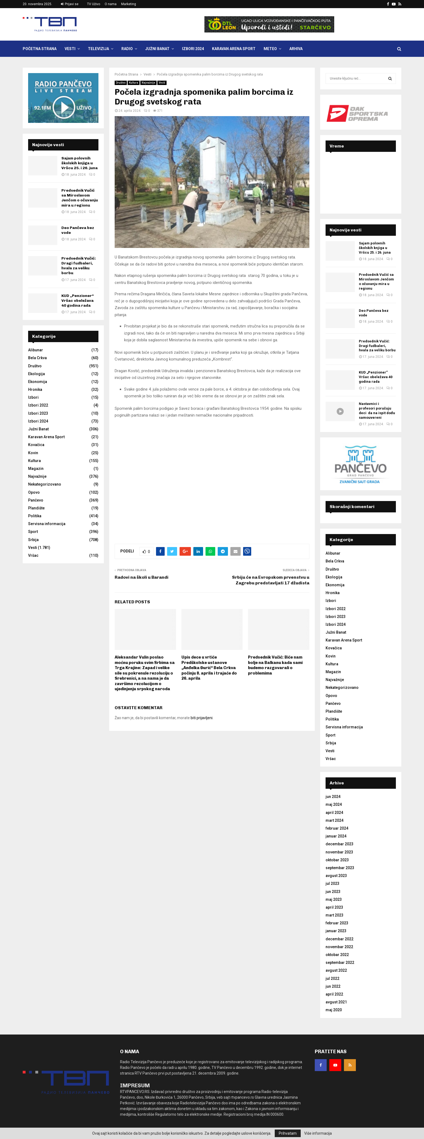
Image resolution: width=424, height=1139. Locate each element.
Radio (127, 49)
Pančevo (35, 500)
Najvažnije (148, 82)
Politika (34, 516)
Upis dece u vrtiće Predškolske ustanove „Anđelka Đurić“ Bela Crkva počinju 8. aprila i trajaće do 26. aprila (209, 668)
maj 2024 (334, 804)
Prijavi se (69, 4)
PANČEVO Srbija (361, 177)
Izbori (33, 397)
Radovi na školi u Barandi (141, 577)
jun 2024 (333, 796)
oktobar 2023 (337, 860)
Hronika (35, 389)
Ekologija (36, 374)
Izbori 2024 (193, 49)
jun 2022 (333, 986)
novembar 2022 (339, 947)
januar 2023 (336, 931)
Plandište (36, 508)
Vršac (33, 555)
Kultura (133, 82)
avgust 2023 (336, 875)
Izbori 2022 (38, 405)
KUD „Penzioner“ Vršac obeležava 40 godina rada (77, 300)
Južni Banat (157, 49)
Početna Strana (40, 49)
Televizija (98, 49)
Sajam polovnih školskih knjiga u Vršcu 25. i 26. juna (79, 163)
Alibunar (35, 350)
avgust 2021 (336, 1002)
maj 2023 (334, 899)
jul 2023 (332, 883)
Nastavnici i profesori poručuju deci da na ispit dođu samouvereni (377, 411)
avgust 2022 (336, 970)
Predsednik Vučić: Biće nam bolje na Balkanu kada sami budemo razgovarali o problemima (275, 665)
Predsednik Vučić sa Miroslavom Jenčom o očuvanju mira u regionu (79, 198)
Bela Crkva (37, 358)
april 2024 (334, 812)
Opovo (34, 492)
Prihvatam (288, 1133)
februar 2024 (337, 828)
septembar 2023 (340, 868)
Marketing (128, 4)
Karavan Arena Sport (234, 49)
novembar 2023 (339, 852)
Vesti (70, 49)
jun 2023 (333, 891)
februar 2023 (337, 923)
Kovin (33, 453)
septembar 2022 (340, 962)
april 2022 (334, 994)
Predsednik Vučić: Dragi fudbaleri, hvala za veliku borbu (78, 266)
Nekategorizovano (44, 484)
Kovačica (36, 445)
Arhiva (296, 49)
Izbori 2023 (38, 413)
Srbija (33, 540)
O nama (111, 4)
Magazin (36, 468)
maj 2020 (334, 1010)
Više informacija (318, 1133)
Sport (33, 531)
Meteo (270, 49)
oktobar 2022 (337, 955)
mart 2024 (334, 820)
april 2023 (334, 907)
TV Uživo (93, 4)
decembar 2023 (339, 844)
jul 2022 (332, 978)
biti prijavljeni (202, 718)
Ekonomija (37, 381)
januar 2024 (336, 836)
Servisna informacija (46, 524)
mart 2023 (334, 915)
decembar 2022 (339, 939)
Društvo (120, 82)
